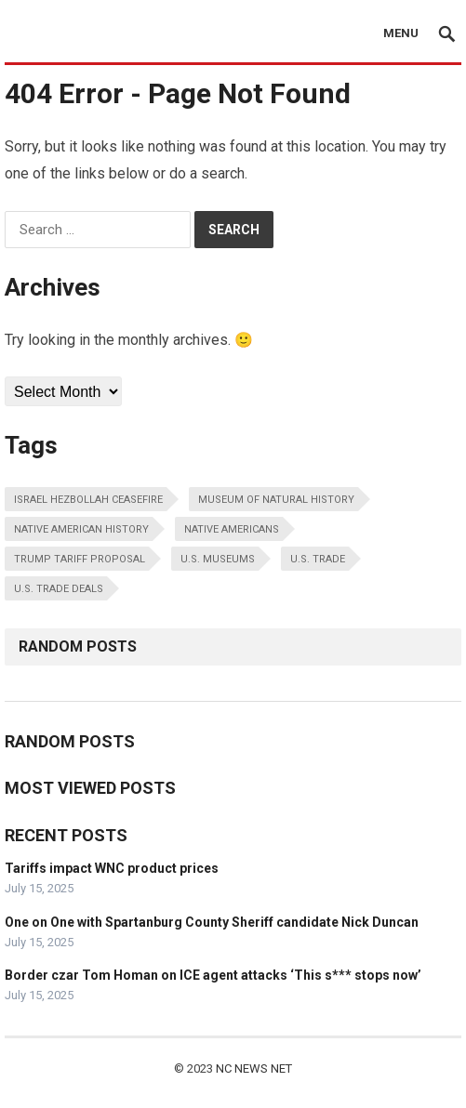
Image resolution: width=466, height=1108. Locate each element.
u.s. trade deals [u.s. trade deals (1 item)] (58, 589)
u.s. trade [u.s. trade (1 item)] (317, 559)
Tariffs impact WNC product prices (112, 868)
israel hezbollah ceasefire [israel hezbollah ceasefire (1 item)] (88, 500)
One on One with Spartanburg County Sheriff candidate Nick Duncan (212, 922)
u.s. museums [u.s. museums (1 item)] (217, 559)
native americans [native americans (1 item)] (231, 529)
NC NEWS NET (254, 1068)
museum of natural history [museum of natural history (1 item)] (276, 500)
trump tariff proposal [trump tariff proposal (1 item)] (79, 559)
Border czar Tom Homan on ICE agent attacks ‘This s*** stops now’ (213, 975)
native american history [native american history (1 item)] (81, 529)
